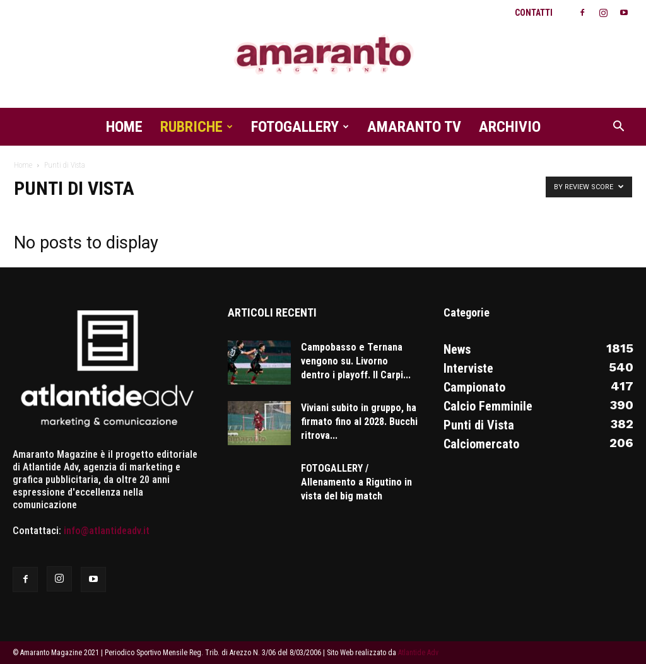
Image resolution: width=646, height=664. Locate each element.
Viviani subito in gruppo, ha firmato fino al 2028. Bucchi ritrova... (359, 421)
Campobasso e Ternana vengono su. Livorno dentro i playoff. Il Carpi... (356, 361)
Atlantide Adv (418, 652)
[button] (618, 127)
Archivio (510, 127)
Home (124, 127)
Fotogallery (300, 127)
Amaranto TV (414, 127)
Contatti (534, 13)
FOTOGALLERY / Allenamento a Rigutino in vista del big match (356, 482)
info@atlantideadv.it (107, 531)
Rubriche (196, 127)
